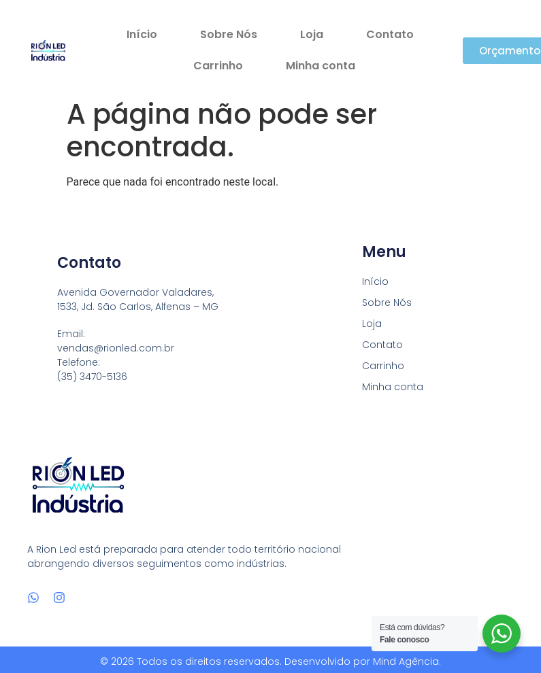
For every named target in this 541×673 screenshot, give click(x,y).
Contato (390, 34)
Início (142, 34)
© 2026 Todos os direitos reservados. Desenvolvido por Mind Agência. (270, 661)
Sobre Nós (228, 34)
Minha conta (320, 65)
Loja (311, 34)
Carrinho (218, 65)
